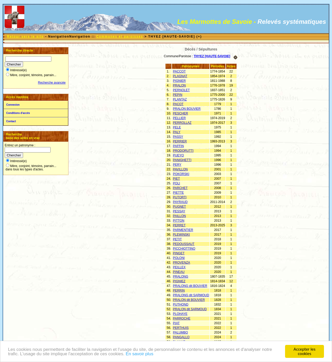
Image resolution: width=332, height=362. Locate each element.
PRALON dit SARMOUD (190, 309)
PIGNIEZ (179, 281)
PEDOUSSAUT (184, 244)
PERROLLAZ (182, 123)
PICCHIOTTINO (184, 248)
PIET (176, 178)
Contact (11, 121)
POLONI (179, 258)
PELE (177, 127)
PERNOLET (181, 90)
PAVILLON (180, 169)
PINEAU (179, 272)
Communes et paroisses (119, 36)
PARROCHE (181, 318)
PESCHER (180, 113)
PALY (177, 132)
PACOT (178, 104)
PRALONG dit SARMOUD (191, 295)
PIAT (176, 323)
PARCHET (180, 188)
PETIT (177, 239)
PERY (177, 164)
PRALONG (180, 276)
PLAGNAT (180, 76)
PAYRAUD (180, 202)
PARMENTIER (183, 230)
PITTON (178, 220)
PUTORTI (179, 197)
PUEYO (178, 155)
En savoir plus (139, 355)
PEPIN (177, 95)
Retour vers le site (25, 36)
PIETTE (178, 192)
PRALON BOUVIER (187, 109)
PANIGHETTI (182, 160)
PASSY (178, 137)
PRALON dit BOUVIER (189, 300)
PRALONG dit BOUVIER (190, 286)
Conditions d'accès (18, 113)
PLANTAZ (180, 99)
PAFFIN (178, 146)
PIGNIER (179, 81)
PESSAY (179, 211)
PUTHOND (180, 304)
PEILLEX (179, 267)
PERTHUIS (181, 328)
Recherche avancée (52, 82)
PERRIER (180, 141)
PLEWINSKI (181, 234)
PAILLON (179, 216)
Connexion (13, 104)
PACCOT (179, 71)
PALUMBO (180, 332)
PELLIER (179, 118)
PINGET (179, 253)
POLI (176, 183)
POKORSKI (181, 174)
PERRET (179, 225)
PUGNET (179, 206)
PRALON (179, 85)
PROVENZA (181, 262)
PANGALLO (181, 337)
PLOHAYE (180, 314)
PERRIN (179, 290)
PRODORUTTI (183, 151)
